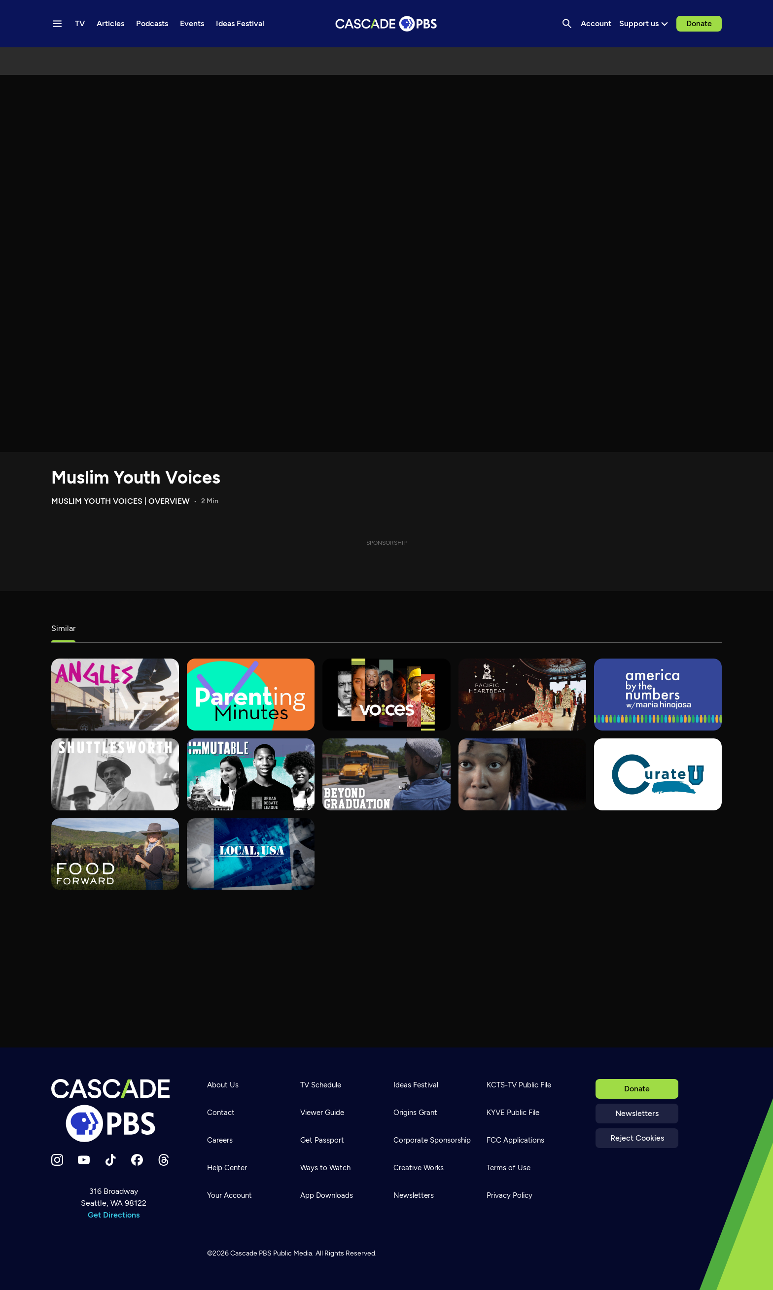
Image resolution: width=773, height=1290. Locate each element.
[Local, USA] (251, 854)
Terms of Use (508, 1167)
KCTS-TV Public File (519, 1085)
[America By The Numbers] (658, 695)
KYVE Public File (513, 1112)
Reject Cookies (637, 1138)
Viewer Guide (322, 1112)
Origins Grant (415, 1112)
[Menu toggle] (57, 24)
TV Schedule (320, 1085)
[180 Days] (522, 774)
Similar (63, 628)
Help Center (227, 1167)
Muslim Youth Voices (135, 477)
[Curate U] (658, 774)
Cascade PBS (251, 1253)
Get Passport (322, 1140)
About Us (223, 1085)
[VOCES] (386, 695)
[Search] (567, 24)
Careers (220, 1140)
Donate (699, 23)
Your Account (229, 1195)
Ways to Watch (325, 1167)
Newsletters (637, 1113)
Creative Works (418, 1167)
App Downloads (326, 1195)
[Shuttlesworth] (115, 774)
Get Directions (114, 1215)
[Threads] (164, 1160)
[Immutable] (251, 774)
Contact (221, 1112)
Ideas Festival (415, 1085)
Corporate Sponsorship (432, 1140)
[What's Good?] (115, 695)
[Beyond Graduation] (386, 774)
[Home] (113, 1110)
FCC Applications (515, 1140)
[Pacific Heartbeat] (522, 695)
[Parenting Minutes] (251, 695)
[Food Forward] (115, 854)
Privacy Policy (509, 1195)
